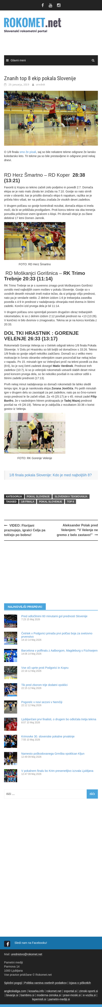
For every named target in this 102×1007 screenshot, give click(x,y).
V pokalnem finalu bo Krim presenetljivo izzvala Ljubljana (57, 770)
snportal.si (70, 991)
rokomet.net (54, 991)
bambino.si (27, 995)
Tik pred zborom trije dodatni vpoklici (44, 685)
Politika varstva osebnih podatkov (45, 983)
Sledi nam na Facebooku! (31, 942)
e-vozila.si (89, 995)
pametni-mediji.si (59, 999)
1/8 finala (27, 501)
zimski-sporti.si (88, 991)
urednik (40, 84)
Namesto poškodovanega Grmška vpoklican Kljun (52, 753)
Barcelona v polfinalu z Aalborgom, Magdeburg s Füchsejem (59, 650)
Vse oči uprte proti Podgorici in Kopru (44, 667)
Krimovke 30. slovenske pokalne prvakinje (48, 736)
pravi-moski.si (72, 995)
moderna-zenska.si (49, 995)
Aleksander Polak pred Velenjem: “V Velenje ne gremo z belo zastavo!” (77, 530)
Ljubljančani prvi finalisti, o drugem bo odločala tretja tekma (58, 719)
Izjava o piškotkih (80, 983)
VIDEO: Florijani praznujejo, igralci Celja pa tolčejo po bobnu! (24, 530)
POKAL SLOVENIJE (38, 496)
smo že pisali (28, 152)
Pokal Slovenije (50, 501)
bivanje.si (12, 995)
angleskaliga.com (15, 991)
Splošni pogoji (13, 983)
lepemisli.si (39, 999)
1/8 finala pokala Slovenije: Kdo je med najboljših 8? (50, 475)
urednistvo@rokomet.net (26, 954)
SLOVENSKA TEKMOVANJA (71, 496)
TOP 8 (70, 501)
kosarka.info (36, 991)
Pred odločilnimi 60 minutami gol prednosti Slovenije (54, 616)
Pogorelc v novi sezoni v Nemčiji (41, 702)
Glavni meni (18, 60)
